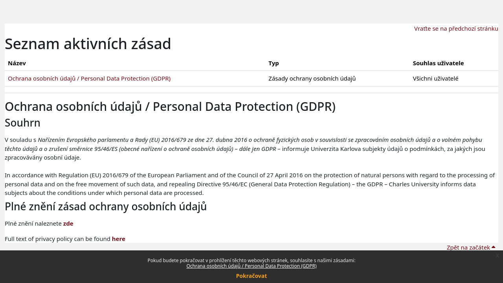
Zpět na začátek (471, 247)
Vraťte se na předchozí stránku (456, 28)
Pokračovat (251, 275)
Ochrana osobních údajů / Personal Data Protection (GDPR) (251, 266)
